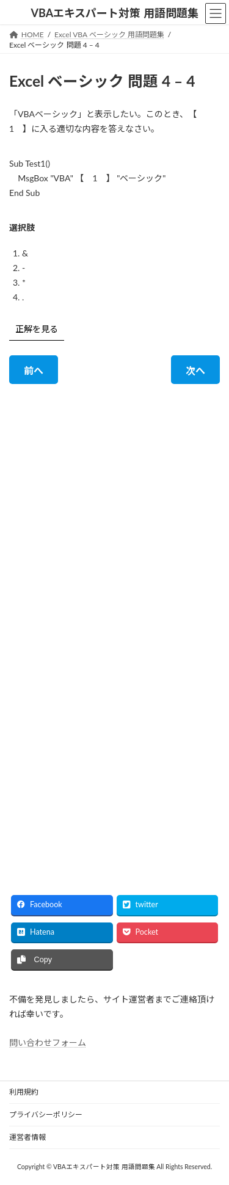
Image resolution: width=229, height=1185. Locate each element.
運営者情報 (27, 1137)
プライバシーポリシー (45, 1114)
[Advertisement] (114, 507)
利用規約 (23, 1091)
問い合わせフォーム (47, 1043)
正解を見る (36, 329)
